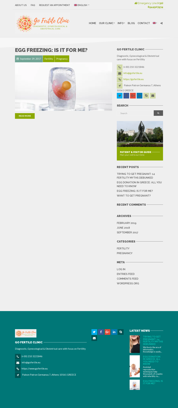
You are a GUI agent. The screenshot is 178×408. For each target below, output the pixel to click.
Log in (121, 269)
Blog (131, 23)
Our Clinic (106, 23)
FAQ (33, 5)
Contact (144, 23)
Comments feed (127, 278)
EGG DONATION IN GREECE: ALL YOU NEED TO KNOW (139, 184)
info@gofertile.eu (132, 73)
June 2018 (123, 227)
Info (120, 23)
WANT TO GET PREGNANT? (134, 195)
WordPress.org (128, 283)
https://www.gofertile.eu (35, 368)
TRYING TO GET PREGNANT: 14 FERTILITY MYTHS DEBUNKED (136, 175)
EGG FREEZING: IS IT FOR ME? (51, 50)
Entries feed (125, 274)
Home (92, 23)
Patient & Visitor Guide (135, 152)
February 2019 (126, 223)
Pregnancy (124, 253)
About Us (21, 5)
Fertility (123, 248)
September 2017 (127, 232)
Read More (25, 116)
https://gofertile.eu (133, 79)
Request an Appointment (54, 5)
